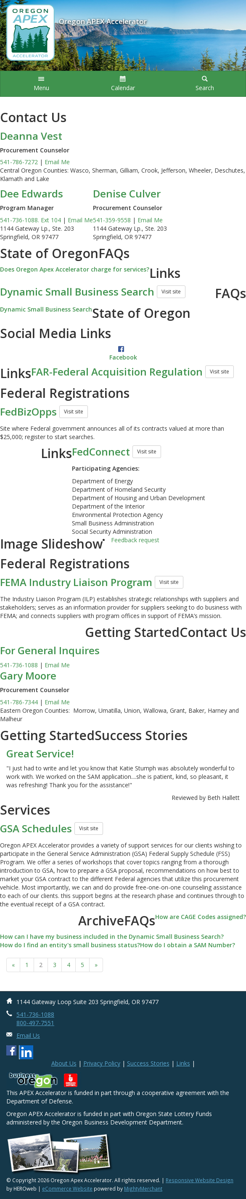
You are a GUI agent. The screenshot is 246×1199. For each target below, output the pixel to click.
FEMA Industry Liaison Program (76, 582)
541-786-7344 (19, 702)
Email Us (28, 1035)
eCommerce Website (67, 1188)
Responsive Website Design (199, 1180)
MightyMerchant (143, 1188)
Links (183, 1063)
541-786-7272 (19, 162)
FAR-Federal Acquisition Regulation (117, 371)
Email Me (57, 162)
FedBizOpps (28, 411)
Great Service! (40, 753)
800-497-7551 (35, 1023)
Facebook (123, 357)
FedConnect (101, 451)
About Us (64, 1063)
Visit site (171, 291)
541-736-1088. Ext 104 (30, 220)
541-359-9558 (112, 220)
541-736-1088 (19, 665)
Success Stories (148, 1063)
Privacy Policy (101, 1063)
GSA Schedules (36, 828)
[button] (41, 83)
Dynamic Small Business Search (77, 291)
